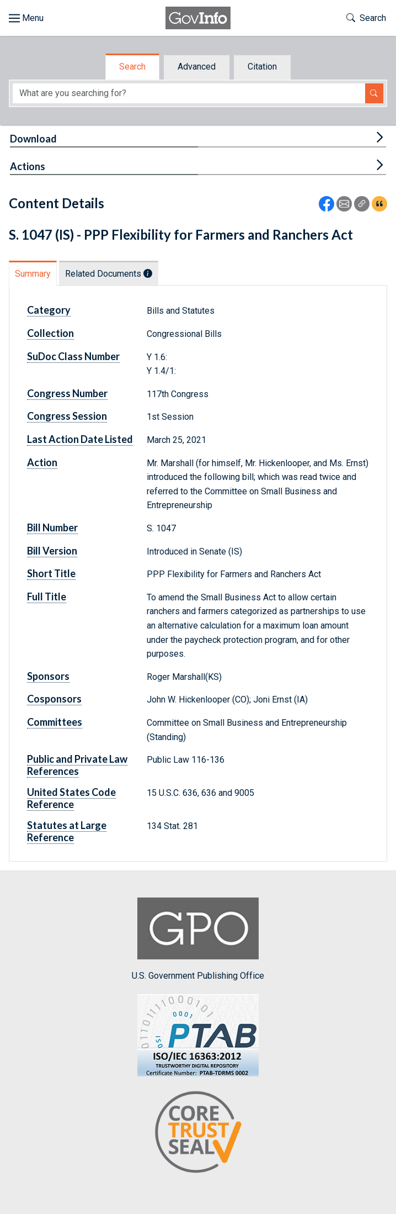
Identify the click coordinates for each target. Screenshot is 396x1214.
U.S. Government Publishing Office (198, 939)
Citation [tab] (262, 66)
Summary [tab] (33, 273)
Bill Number (52, 527)
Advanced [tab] (197, 66)
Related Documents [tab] (108, 273)
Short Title (51, 573)
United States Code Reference (71, 798)
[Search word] (189, 93)
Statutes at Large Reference (66, 831)
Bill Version (52, 551)
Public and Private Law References (77, 765)
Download (33, 139)
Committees (54, 722)
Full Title (46, 596)
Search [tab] (132, 66)
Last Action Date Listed (80, 439)
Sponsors (48, 676)
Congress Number (67, 393)
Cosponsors (54, 699)
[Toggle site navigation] (26, 18)
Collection (50, 333)
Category (49, 310)
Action (42, 462)
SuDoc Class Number (73, 356)
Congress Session (67, 416)
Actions (27, 166)
